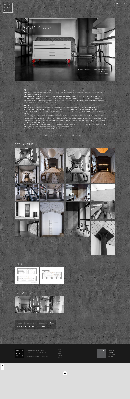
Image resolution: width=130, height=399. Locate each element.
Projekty (61, 351)
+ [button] (2, 365)
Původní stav (78, 135)
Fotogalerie (46, 135)
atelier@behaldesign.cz (25, 326)
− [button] (2, 368)
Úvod (59, 349)
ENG (117, 4)
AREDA (60, 357)
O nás (59, 353)
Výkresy (62, 135)
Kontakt (60, 355)
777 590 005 (40, 326)
